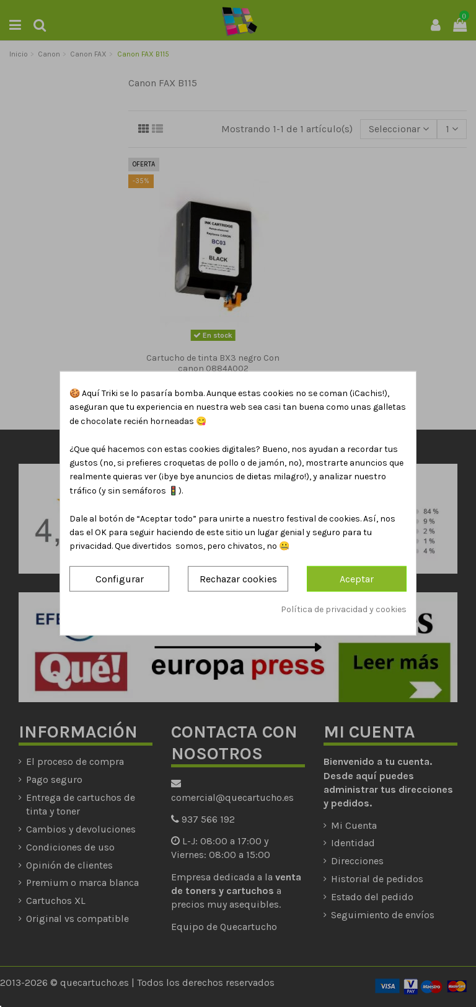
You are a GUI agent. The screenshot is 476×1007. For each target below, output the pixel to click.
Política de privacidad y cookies (344, 609)
